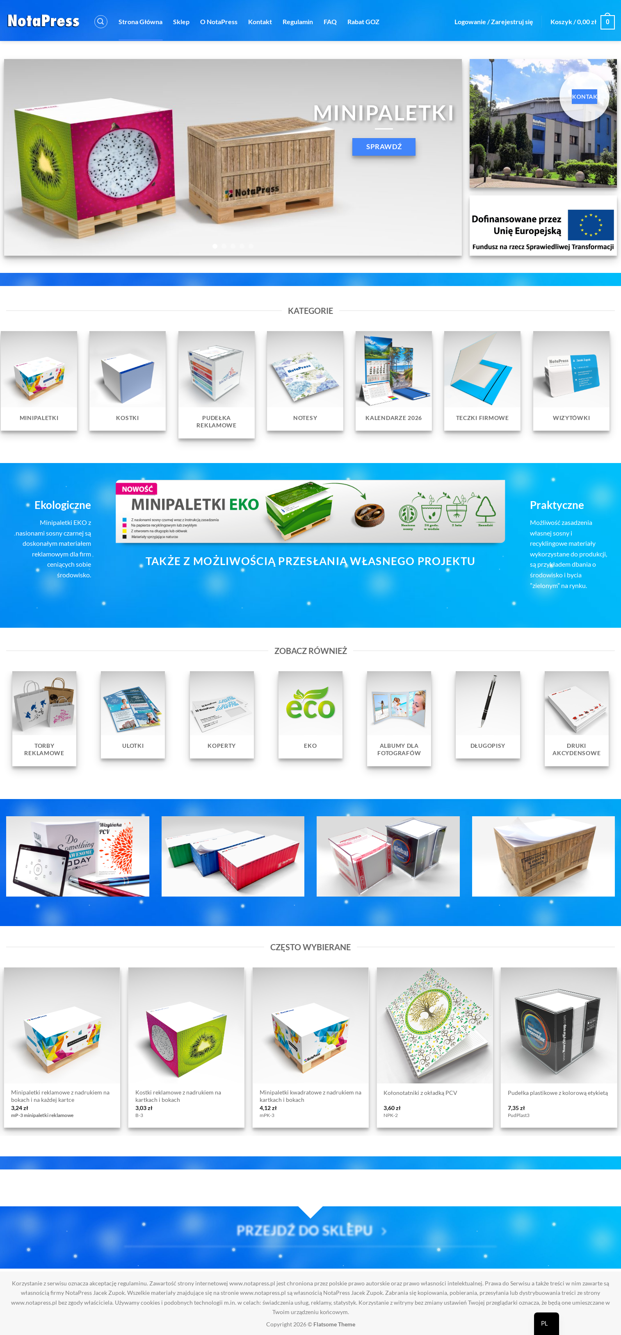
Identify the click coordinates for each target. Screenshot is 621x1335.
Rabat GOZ (363, 21)
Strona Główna (140, 21)
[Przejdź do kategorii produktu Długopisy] (488, 714)
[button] (100, 21)
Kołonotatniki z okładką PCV (420, 1092)
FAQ (330, 21)
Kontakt (260, 21)
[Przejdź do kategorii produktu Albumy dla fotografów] (399, 718)
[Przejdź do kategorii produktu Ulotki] (133, 714)
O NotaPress (218, 21)
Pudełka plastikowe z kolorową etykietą (558, 1092)
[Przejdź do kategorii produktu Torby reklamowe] (44, 718)
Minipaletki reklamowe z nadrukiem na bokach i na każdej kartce (60, 1096)
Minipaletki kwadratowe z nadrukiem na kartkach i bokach (310, 1096)
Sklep (181, 21)
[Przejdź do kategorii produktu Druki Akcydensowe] (577, 718)
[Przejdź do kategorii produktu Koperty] (222, 714)
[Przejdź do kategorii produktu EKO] (310, 714)
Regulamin (298, 21)
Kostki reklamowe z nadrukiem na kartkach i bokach (178, 1096)
